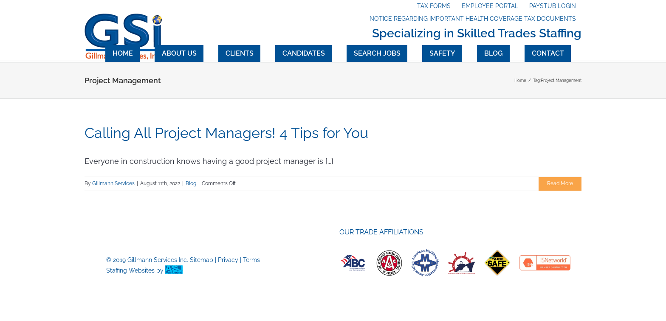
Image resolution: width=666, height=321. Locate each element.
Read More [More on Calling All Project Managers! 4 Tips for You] (560, 183)
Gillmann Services (113, 183)
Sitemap (201, 259)
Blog (191, 183)
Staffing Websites (130, 270)
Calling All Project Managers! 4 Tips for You (226, 132)
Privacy (228, 259)
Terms (251, 259)
